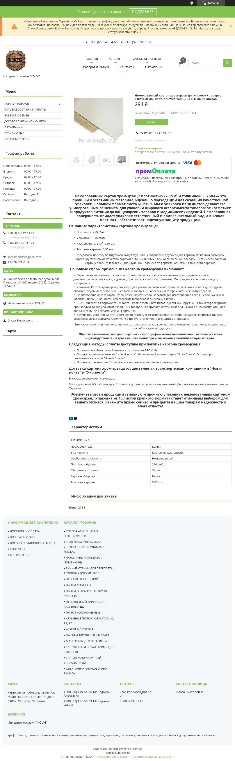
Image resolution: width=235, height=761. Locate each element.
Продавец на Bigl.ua (117, 753)
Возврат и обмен (16, 115)
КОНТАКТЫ (17, 549)
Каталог (114, 58)
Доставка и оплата (147, 58)
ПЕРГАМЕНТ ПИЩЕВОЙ (82, 579)
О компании (154, 67)
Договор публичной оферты (25, 121)
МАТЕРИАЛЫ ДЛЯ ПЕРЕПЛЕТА (86, 641)
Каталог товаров (16, 103)
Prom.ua (137, 749)
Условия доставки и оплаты (25, 109)
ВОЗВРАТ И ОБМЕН (23, 537)
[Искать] (227, 63)
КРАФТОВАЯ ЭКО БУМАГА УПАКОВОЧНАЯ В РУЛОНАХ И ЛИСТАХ (84, 547)
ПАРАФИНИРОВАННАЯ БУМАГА (87, 635)
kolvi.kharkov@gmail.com (24, 257)
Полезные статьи (16, 139)
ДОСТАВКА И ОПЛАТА (25, 531)
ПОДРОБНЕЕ (142, 11)
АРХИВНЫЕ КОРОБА (79, 629)
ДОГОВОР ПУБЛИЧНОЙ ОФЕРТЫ (32, 543)
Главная (92, 58)
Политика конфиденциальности (153, 757)
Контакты (127, 67)
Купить (151, 122)
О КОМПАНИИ (20, 555)
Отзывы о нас (14, 133)
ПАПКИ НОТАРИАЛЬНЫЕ (83, 612)
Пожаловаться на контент (113, 757)
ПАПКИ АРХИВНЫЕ (79, 585)
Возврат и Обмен (96, 67)
